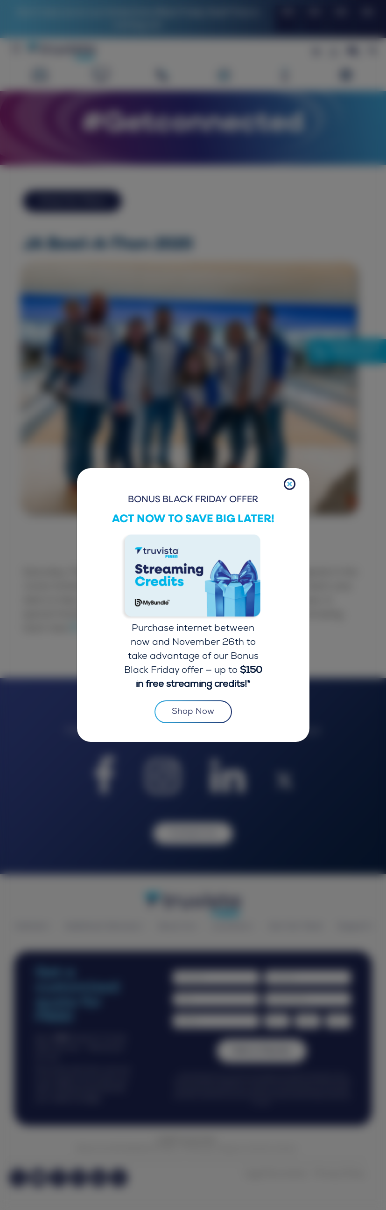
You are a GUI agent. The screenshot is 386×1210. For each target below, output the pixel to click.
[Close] (289, 484)
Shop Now (193, 712)
